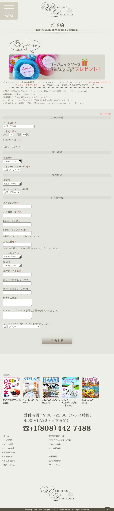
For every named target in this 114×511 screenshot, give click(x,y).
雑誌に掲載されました (58, 436)
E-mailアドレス (11, 221)
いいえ (16, 147)
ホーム (6, 436)
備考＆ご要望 (10, 298)
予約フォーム (9, 465)
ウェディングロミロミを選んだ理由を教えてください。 (31, 310)
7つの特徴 (8, 440)
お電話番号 (10, 241)
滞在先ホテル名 (12, 271)
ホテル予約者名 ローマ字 (15, 280)
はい (6, 147)
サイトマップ (55, 465)
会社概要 (53, 456)
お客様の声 (8, 456)
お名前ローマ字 (12, 212)
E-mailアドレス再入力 (15, 230)
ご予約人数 (10, 131)
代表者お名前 (11, 203)
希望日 (7, 157)
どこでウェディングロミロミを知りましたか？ (26, 323)
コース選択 (10, 123)
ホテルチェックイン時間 (15, 289)
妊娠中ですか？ (12, 140)
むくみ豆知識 (55, 448)
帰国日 (6, 262)
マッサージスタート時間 (16, 166)
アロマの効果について (58, 444)
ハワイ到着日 (11, 253)
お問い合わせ (55, 461)
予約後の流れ (9, 452)
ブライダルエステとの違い (60, 440)
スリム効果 (8, 444)
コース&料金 (9, 448)
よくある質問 (9, 461)
